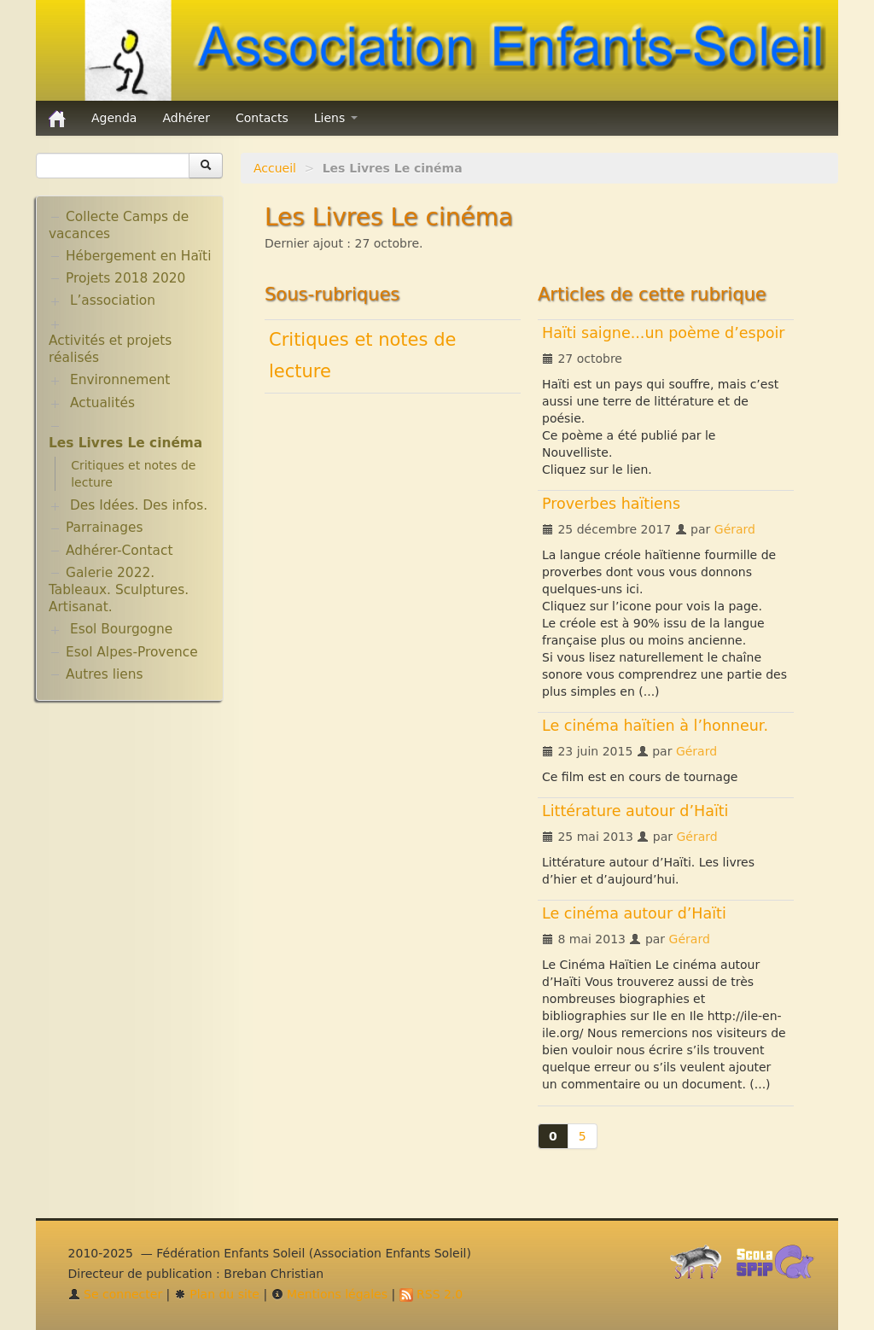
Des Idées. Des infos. (138, 505)
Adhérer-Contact (119, 550)
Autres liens (104, 674)
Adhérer (186, 118)
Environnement (120, 380)
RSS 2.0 (431, 1294)
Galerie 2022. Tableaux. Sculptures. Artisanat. (119, 590)
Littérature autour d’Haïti (635, 811)
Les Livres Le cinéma (125, 443)
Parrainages (104, 527)
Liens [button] (336, 118)
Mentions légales (329, 1294)
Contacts (262, 118)
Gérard (734, 529)
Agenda (114, 118)
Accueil (274, 168)
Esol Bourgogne (121, 629)
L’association (112, 300)
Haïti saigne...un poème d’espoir (663, 332)
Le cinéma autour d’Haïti (634, 913)
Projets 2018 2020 (125, 278)
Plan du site (216, 1294)
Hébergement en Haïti (138, 256)
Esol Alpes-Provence (132, 652)
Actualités (102, 403)
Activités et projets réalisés (110, 349)
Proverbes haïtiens (611, 503)
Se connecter (115, 1294)
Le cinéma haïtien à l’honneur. (655, 725)
